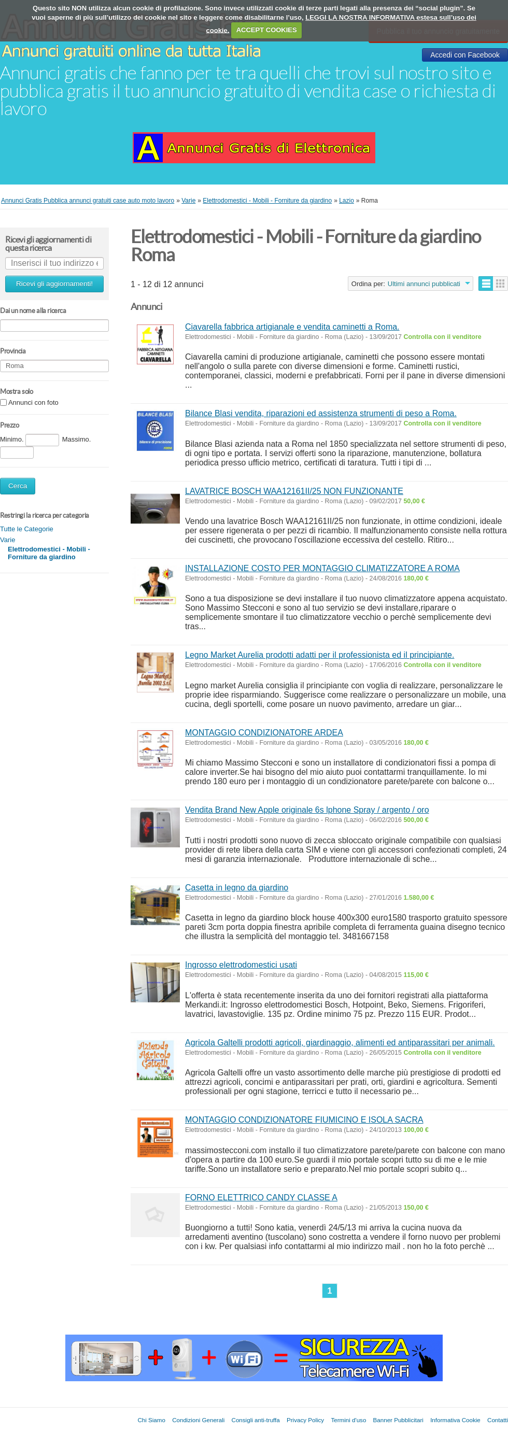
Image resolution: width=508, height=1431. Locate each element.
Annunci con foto (33, 403)
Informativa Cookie (455, 1419)
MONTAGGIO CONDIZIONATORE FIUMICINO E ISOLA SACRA (304, 1119)
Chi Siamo (151, 1419)
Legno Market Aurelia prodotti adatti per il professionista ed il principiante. (319, 654)
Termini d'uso (348, 1419)
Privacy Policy (305, 1419)
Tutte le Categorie (26, 529)
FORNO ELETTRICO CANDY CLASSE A (261, 1197)
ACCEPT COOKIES (266, 30)
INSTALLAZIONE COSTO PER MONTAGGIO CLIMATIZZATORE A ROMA (322, 568)
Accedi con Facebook (465, 55)
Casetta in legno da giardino (236, 887)
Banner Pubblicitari (398, 1419)
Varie (7, 540)
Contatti (497, 1419)
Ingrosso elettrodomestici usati (241, 964)
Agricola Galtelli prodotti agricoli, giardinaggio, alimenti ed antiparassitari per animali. (340, 1042)
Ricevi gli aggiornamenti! (54, 284)
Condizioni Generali (198, 1419)
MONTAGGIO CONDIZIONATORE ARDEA (264, 732)
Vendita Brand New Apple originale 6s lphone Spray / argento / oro (307, 809)
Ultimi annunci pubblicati (424, 284)
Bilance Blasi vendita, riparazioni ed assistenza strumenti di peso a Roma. (321, 413)
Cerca (17, 486)
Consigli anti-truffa (256, 1419)
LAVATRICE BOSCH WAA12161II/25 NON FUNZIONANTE (294, 491)
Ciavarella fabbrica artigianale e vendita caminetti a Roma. (292, 326)
